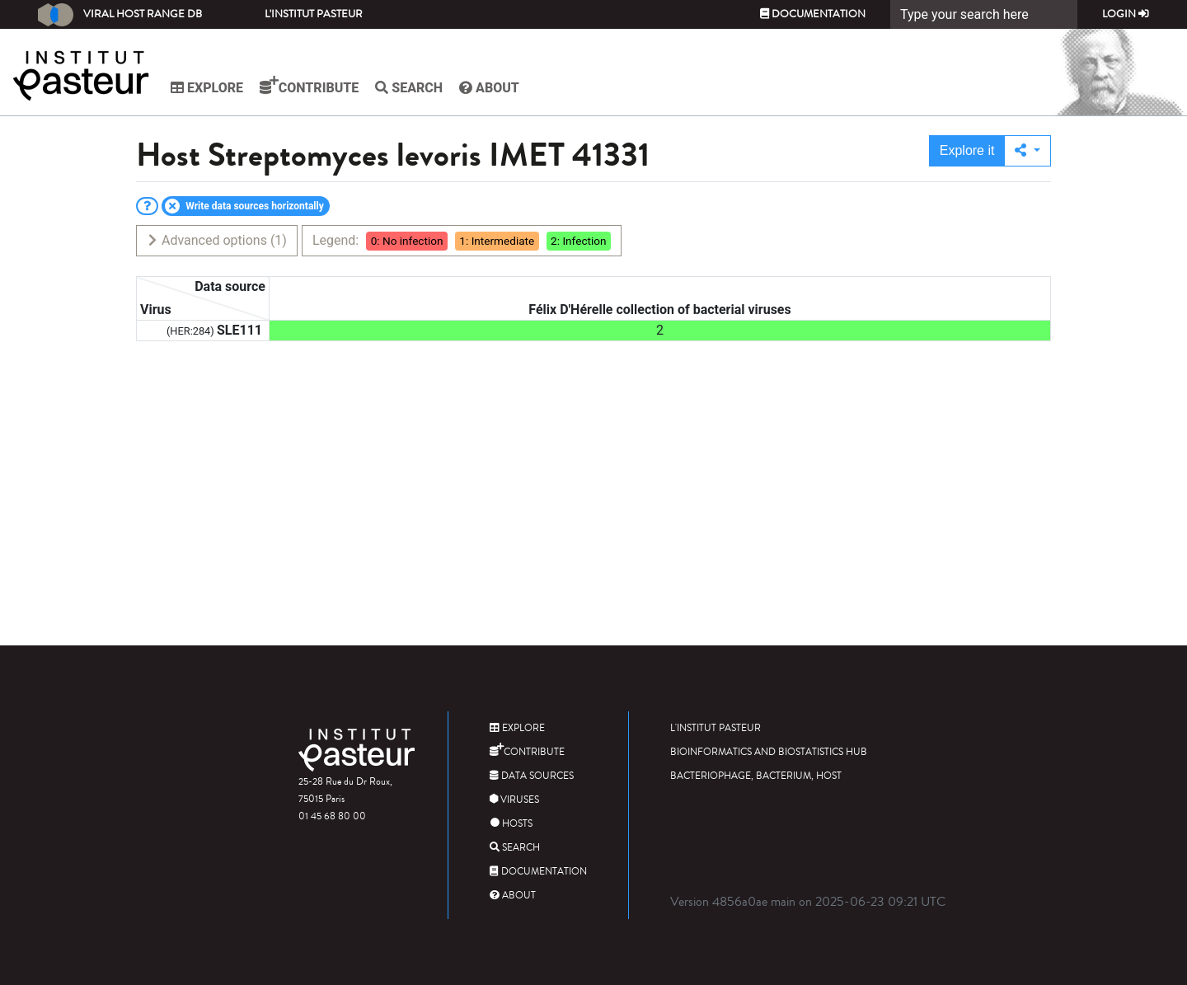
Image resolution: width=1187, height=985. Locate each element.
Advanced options (216, 240)
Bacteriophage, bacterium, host (756, 776)
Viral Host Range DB (120, 14)
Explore (207, 88)
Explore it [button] (967, 150)
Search (409, 88)
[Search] (983, 14)
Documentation (813, 14)
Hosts (511, 824)
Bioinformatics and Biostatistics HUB (768, 752)
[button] (1027, 151)
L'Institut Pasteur (314, 14)
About (489, 88)
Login (1125, 14)
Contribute (309, 86)
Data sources (532, 776)
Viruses (514, 800)
